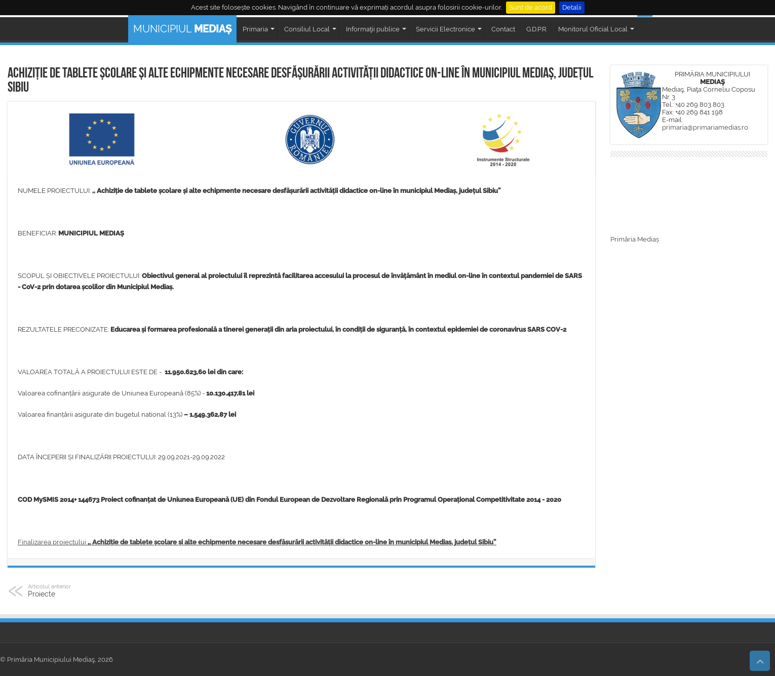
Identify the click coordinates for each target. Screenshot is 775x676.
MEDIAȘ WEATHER (688, 197)
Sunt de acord (530, 7)
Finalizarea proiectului (257, 542)
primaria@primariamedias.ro (705, 127)
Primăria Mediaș (634, 239)
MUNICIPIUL (182, 29)
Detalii (572, 7)
